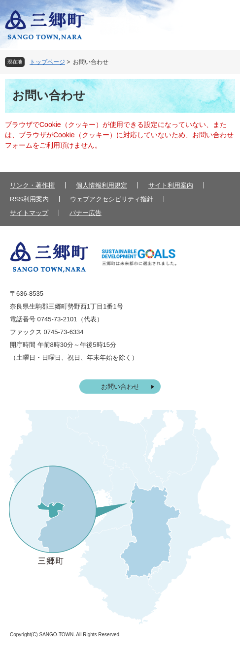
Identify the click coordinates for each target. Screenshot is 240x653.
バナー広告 (85, 213)
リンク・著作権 (32, 185)
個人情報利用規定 (101, 185)
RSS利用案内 (29, 199)
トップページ (47, 62)
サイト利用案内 (170, 185)
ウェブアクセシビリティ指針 (111, 199)
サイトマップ (29, 213)
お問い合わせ (120, 386)
